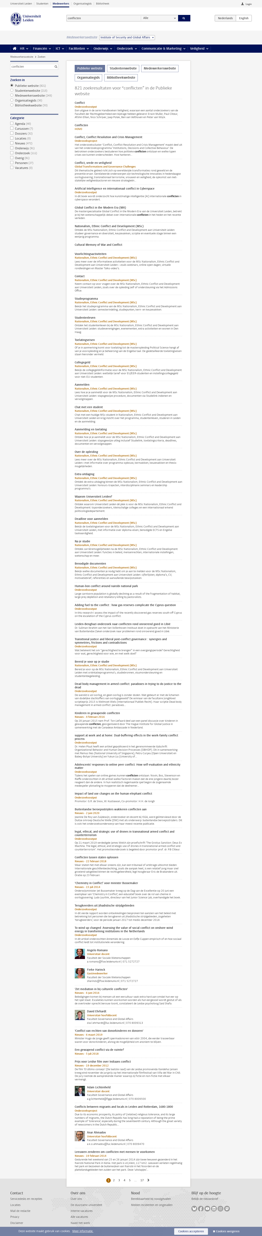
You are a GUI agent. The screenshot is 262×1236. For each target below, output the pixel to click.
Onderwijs (101, 48)
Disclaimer (16, 1223)
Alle (145, 18)
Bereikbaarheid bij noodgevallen (151, 1199)
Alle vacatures (79, 1217)
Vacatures (34, 168)
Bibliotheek (102, 3)
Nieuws (34, 143)
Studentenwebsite (34, 90)
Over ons (76, 1199)
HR (22, 48)
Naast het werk (80, 1223)
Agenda (34, 124)
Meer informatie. (82, 1231)
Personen (34, 163)
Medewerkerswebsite (21, 56)
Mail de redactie (20, 1211)
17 (142, 1180)
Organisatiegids (82, 3)
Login (249, 4)
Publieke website (34, 86)
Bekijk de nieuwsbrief (204, 1199)
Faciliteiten (77, 48)
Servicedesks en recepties (26, 1199)
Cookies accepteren (191, 1231)
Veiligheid (197, 48)
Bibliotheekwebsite (34, 105)
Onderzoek (125, 48)
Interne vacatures (82, 1211)
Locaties (34, 138)
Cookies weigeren (227, 1231)
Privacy (14, 1217)
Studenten (42, 3)
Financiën (40, 48)
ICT (58, 48)
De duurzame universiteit (86, 1205)
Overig (34, 158)
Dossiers (34, 133)
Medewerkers (61, 3)
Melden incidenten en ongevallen (152, 1205)
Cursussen (34, 128)
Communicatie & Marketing (162, 48)
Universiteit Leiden (21, 3)
